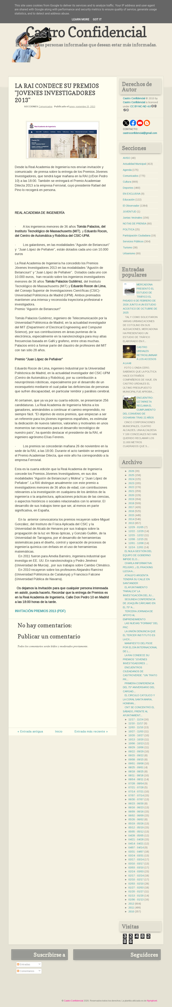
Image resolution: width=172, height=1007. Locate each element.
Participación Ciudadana (136, 235)
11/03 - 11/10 (135, 727)
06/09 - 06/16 (136, 811)
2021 (131, 491)
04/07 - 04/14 (136, 847)
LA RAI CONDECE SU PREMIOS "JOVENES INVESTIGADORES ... (136, 659)
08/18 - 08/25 (136, 771)
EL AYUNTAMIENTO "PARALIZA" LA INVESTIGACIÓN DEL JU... (138, 591)
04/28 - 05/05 (136, 835)
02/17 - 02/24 (136, 875)
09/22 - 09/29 (136, 751)
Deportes (128, 187)
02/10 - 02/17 (136, 879)
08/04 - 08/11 (135, 779)
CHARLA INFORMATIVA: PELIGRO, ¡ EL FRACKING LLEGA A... (138, 567)
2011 (131, 907)
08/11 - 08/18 (135, 775)
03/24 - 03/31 (136, 855)
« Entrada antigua (30, 731)
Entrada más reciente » (91, 731)
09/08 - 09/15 (136, 759)
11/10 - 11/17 (135, 723)
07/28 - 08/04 (136, 783)
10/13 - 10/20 (136, 739)
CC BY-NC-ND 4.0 (140, 106)
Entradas (23, 964)
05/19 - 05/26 (136, 823)
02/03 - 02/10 (136, 883)
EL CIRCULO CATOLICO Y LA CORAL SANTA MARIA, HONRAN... (139, 699)
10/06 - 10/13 (136, 743)
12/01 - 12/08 (136, 543)
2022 (131, 487)
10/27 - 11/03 (135, 731)
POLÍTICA (128, 229)
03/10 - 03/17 (136, 863)
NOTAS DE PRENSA (134, 223)
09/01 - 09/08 (136, 763)
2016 (131, 511)
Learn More (80, 19)
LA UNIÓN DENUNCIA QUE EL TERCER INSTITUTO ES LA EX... (139, 635)
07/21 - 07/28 (136, 787)
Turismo (127, 247)
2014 (131, 519)
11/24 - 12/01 (135, 547)
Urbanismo (129, 253)
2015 (131, 515)
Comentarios (25, 971)
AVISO (126, 157)
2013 (131, 523)
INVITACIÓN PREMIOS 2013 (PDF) (40, 611)
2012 (131, 903)
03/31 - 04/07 (136, 851)
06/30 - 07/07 (136, 799)
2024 (131, 479)
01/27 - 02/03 (136, 887)
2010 (131, 911)
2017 (131, 507)
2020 (131, 495)
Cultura (127, 181)
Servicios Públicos (133, 241)
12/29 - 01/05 (136, 527)
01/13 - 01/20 (136, 895)
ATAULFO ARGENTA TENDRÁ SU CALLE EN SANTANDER (136, 579)
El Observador (131, 205)
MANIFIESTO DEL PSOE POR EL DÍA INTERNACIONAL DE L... (140, 647)
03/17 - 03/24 (136, 859)
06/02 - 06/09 (136, 815)
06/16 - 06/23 (136, 807)
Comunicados (45, 106)
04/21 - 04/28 (136, 839)
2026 (131, 471)
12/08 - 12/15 (136, 539)
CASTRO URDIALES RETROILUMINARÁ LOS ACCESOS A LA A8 (140, 355)
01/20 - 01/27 (136, 891)
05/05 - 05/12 (136, 831)
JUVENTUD (129, 211)
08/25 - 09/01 (136, 767)
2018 (131, 503)
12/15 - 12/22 (136, 535)
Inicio (59, 731)
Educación (129, 199)
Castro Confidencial (86, 31)
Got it (97, 19)
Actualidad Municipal (134, 163)
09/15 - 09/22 (136, 755)
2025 (131, 475)
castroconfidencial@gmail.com (140, 133)
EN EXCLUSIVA (131, 193)
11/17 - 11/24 (135, 719)
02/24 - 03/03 (136, 871)
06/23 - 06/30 (136, 803)
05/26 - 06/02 (136, 819)
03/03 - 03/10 (136, 867)
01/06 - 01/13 (136, 899)
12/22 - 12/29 (136, 531)
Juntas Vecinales (132, 217)
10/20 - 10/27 (136, 735)
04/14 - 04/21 (136, 843)
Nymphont (152, 1000)
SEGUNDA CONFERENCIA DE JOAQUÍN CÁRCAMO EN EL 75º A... (139, 603)
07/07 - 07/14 (136, 795)
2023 (131, 483)
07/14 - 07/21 (136, 791)
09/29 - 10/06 (136, 747)
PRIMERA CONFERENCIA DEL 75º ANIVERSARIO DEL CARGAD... (138, 687)
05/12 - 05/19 (136, 827)
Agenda (127, 169)
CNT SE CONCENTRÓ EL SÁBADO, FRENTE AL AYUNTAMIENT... (138, 711)
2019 (131, 499)
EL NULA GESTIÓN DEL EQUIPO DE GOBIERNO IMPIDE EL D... (137, 555)
